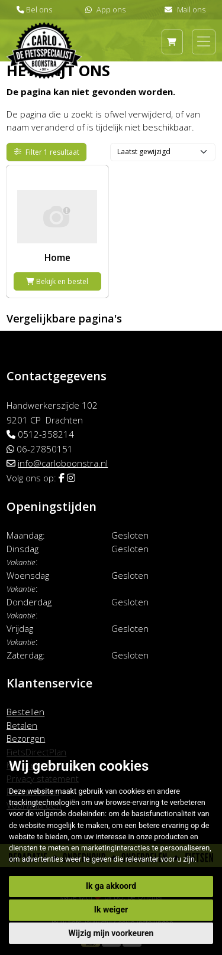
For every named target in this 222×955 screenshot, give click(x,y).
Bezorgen (26, 738)
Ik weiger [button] (111, 909)
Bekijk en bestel (57, 281)
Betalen (22, 725)
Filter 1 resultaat (47, 152)
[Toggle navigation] (203, 41)
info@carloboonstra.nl (63, 463)
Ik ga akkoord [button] (111, 886)
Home (57, 257)
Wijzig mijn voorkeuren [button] (111, 933)
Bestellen (25, 712)
